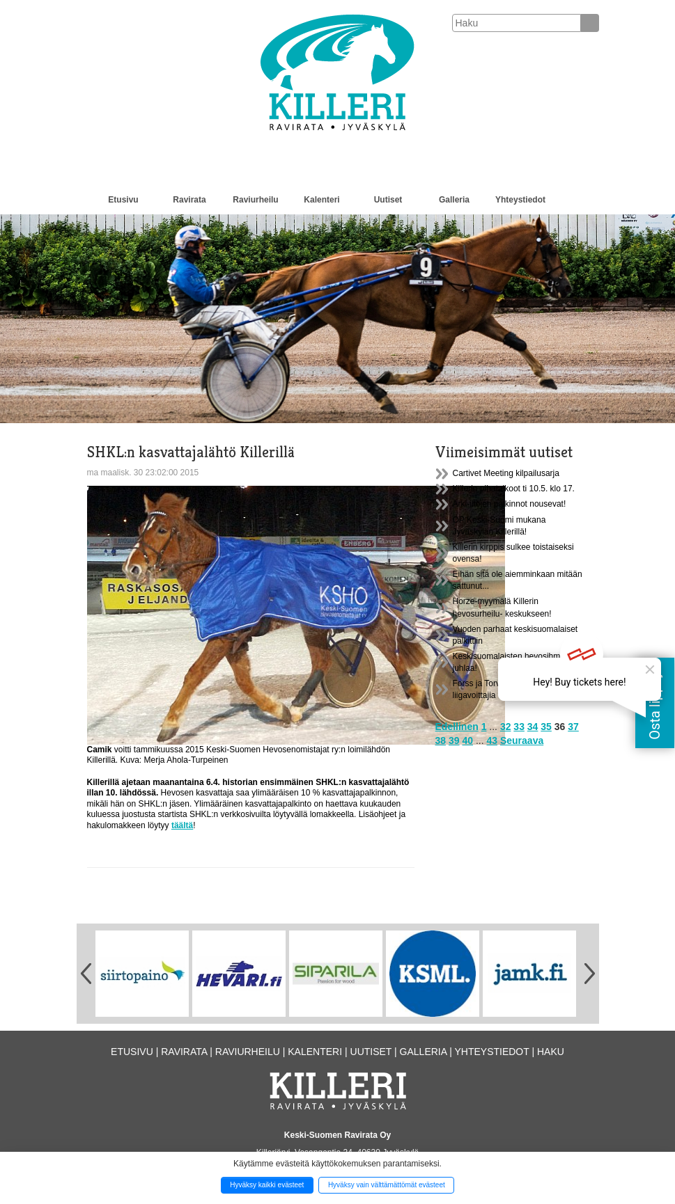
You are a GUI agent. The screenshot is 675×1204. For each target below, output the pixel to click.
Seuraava (521, 740)
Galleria (454, 200)
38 (441, 740)
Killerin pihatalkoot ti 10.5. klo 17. (514, 488)
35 (546, 726)
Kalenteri (321, 200)
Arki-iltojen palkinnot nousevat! (509, 504)
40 (467, 740)
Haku (550, 1051)
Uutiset (388, 200)
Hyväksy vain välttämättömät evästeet (386, 1185)
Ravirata (189, 200)
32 (505, 726)
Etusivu (123, 200)
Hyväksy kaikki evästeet (267, 1185)
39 (454, 740)
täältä (182, 825)
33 (519, 726)
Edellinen (457, 726)
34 (532, 726)
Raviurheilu (255, 200)
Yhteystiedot (520, 200)
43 (491, 740)
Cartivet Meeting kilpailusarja (506, 473)
